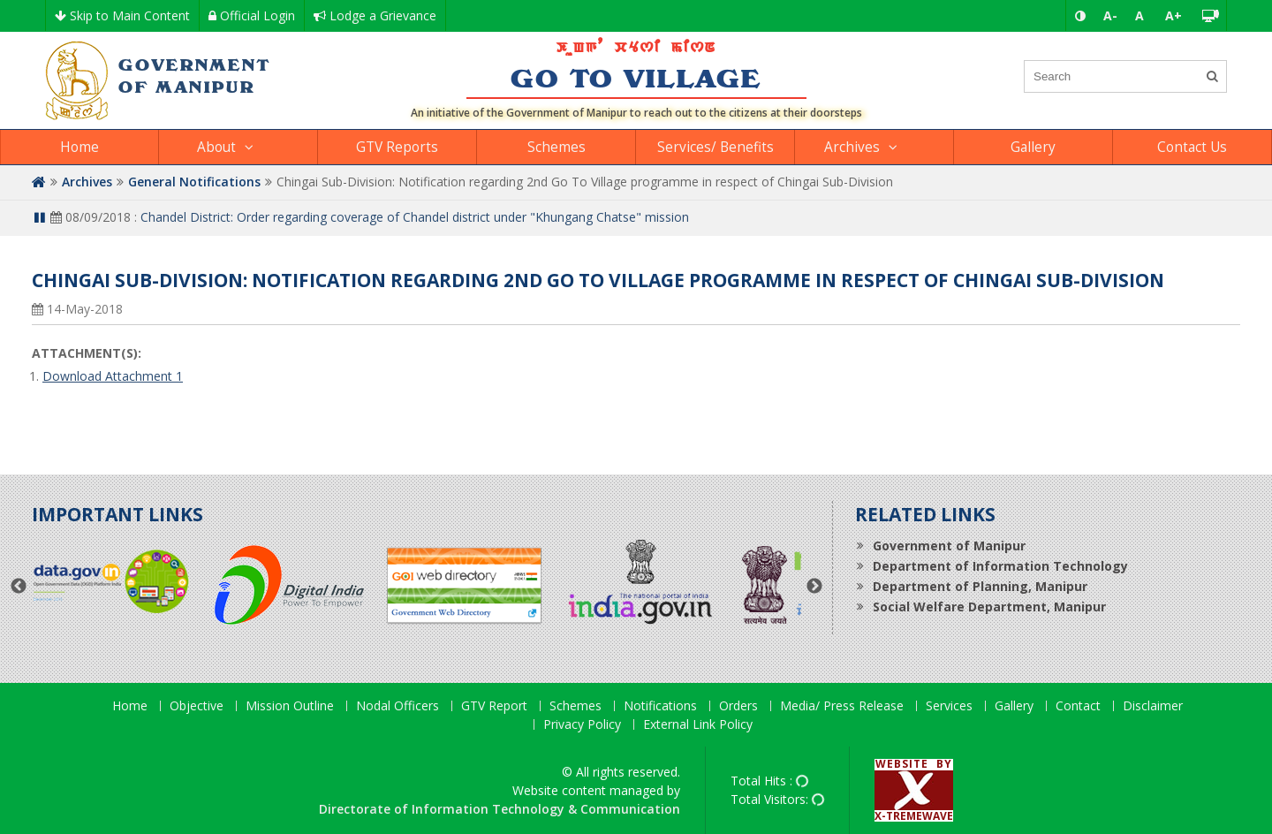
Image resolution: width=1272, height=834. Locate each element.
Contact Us (1192, 147)
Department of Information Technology (1000, 565)
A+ (1173, 15)
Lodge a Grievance (375, 15)
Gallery (1033, 147)
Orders (738, 706)
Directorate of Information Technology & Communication (499, 808)
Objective (196, 706)
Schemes (556, 147)
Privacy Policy (582, 725)
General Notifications (194, 181)
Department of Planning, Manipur (980, 586)
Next (814, 586)
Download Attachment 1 (112, 376)
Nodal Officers (397, 706)
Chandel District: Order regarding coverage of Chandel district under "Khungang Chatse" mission (414, 216)
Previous (18, 586)
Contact (1078, 706)
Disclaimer (1153, 706)
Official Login (251, 15)
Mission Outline (290, 706)
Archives (852, 147)
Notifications (660, 706)
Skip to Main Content (122, 15)
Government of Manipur (949, 545)
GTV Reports (397, 147)
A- (1110, 15)
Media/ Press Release (842, 706)
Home (79, 147)
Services (949, 706)
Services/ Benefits (715, 147)
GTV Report (494, 706)
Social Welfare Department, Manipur (989, 606)
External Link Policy (698, 725)
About (216, 147)
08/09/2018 (90, 216)
